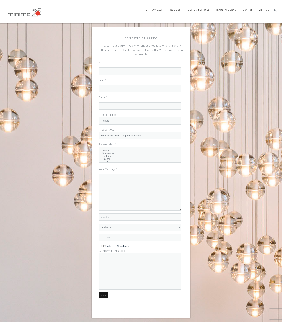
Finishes (140, 159)
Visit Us (264, 9)
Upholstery (140, 162)
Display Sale (154, 9)
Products (175, 9)
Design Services (199, 9)
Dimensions (140, 153)
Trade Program (226, 9)
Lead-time (140, 156)
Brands (248, 9)
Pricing (140, 150)
